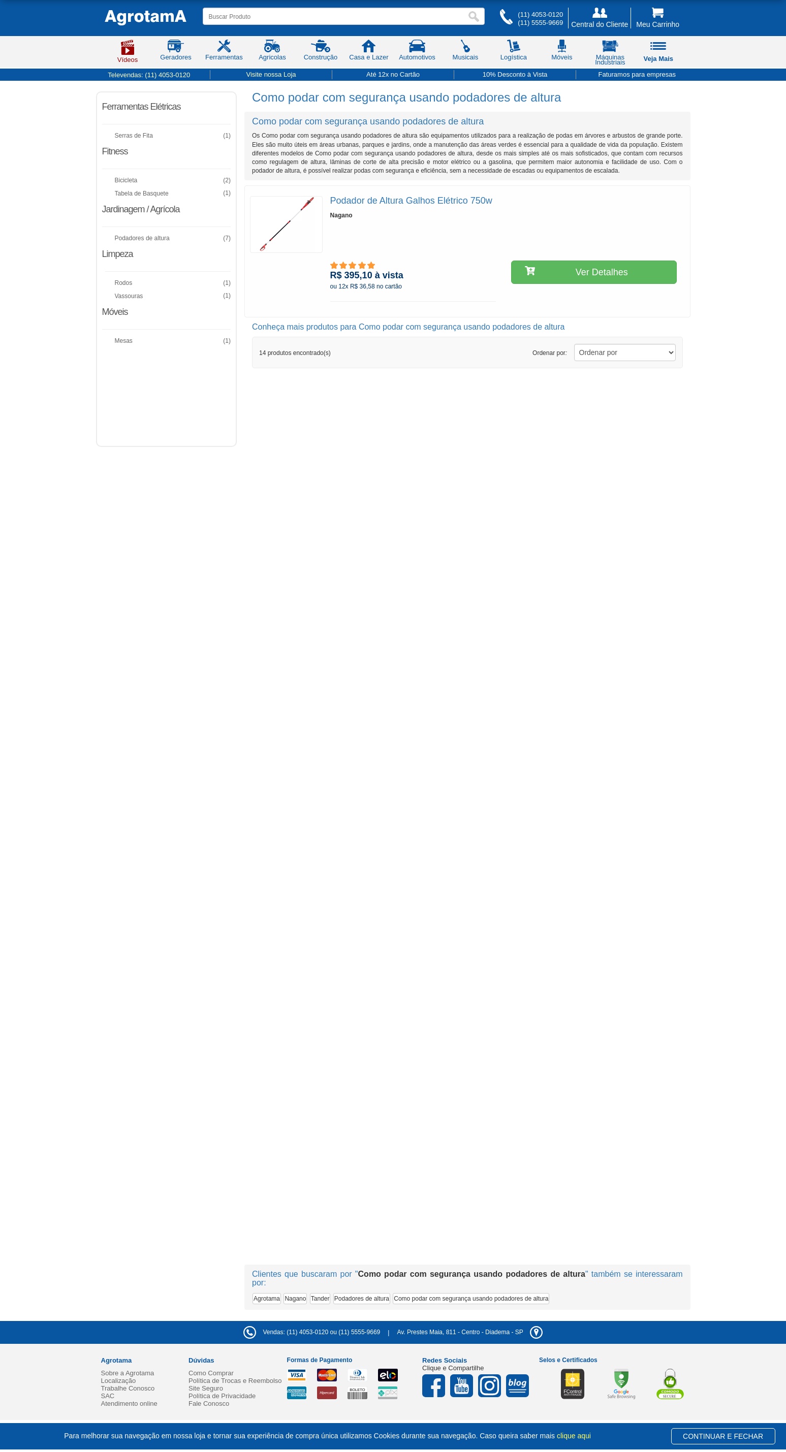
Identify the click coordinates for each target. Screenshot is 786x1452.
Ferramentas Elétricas (141, 107)
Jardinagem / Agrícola (141, 209)
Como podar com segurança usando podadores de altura (471, 1298)
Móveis (115, 312)
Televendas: (149, 75)
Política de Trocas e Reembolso (235, 1380)
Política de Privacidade (222, 1396)
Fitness (115, 151)
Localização (118, 1380)
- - (469, 1332)
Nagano (295, 1298)
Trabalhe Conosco (128, 1388)
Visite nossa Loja (271, 74)
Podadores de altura (361, 1298)
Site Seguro (205, 1388)
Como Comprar (211, 1373)
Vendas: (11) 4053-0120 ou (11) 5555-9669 (311, 1332)
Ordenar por (549, 353)
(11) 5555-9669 (540, 22)
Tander (320, 1298)
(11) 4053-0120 (540, 14)
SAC (108, 1396)
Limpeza (117, 254)
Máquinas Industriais (610, 54)
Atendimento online (129, 1403)
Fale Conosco (208, 1403)
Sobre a (127, 1373)
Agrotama (267, 1298)
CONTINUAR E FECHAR (723, 1436)
